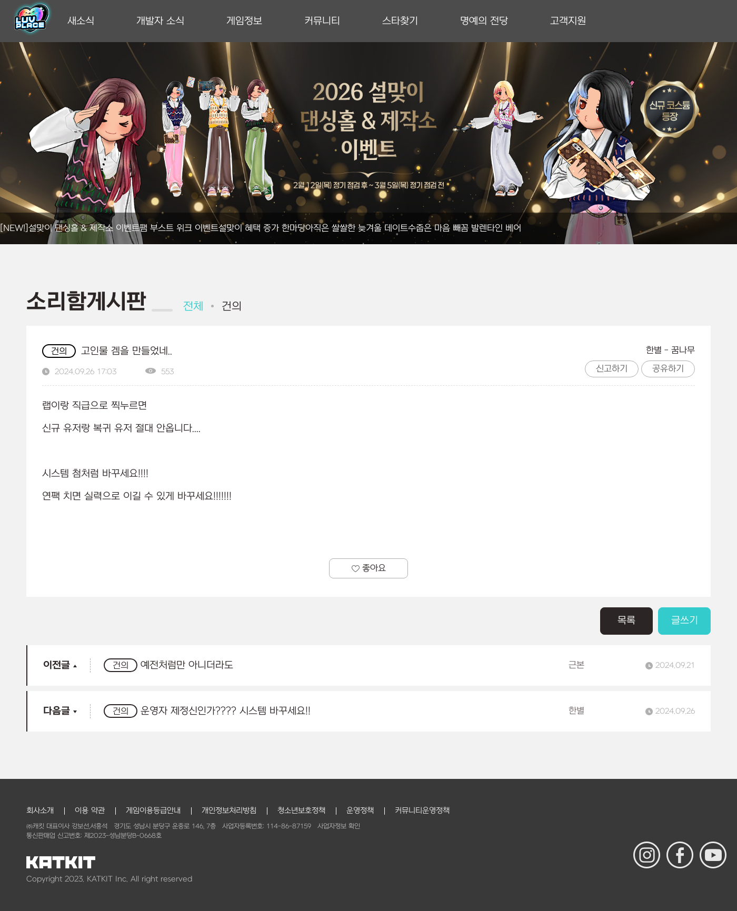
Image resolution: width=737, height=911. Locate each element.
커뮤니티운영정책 (422, 810)
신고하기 (612, 369)
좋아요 (369, 568)
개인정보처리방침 (229, 810)
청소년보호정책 (301, 810)
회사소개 (40, 810)
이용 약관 (90, 810)
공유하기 (668, 369)
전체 (193, 307)
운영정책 (360, 810)
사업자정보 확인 (338, 826)
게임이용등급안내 (153, 810)
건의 (232, 307)
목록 (626, 620)
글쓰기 (684, 620)
